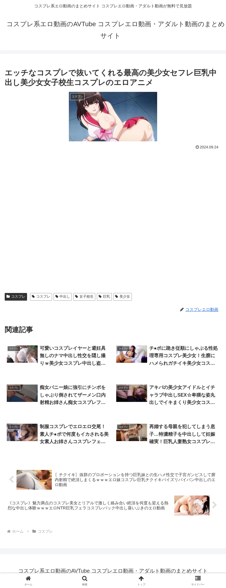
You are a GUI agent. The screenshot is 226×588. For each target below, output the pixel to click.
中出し (62, 296)
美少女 (122, 296)
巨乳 (104, 296)
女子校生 (84, 296)
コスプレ (15, 296)
